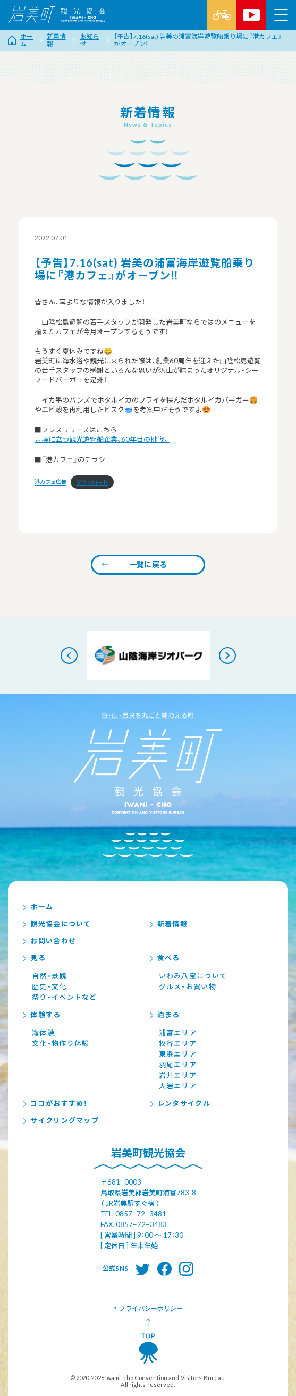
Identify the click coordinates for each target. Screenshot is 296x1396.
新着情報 (168, 924)
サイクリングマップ (60, 1120)
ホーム (37, 907)
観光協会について (56, 924)
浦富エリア (178, 1032)
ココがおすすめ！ (54, 1103)
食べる (164, 958)
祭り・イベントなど (64, 997)
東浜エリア (178, 1054)
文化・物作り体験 (60, 1043)
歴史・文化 (49, 986)
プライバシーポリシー (150, 1309)
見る (33, 958)
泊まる (164, 1014)
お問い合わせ (48, 941)
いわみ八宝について (193, 976)
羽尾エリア (178, 1064)
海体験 (43, 1032)
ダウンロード (92, 482)
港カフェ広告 (50, 482)
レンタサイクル (179, 1103)
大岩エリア (178, 1086)
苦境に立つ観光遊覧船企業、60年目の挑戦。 (102, 439)
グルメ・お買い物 (187, 986)
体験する (41, 1014)
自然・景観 (49, 976)
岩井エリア (178, 1075)
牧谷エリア (178, 1043)
